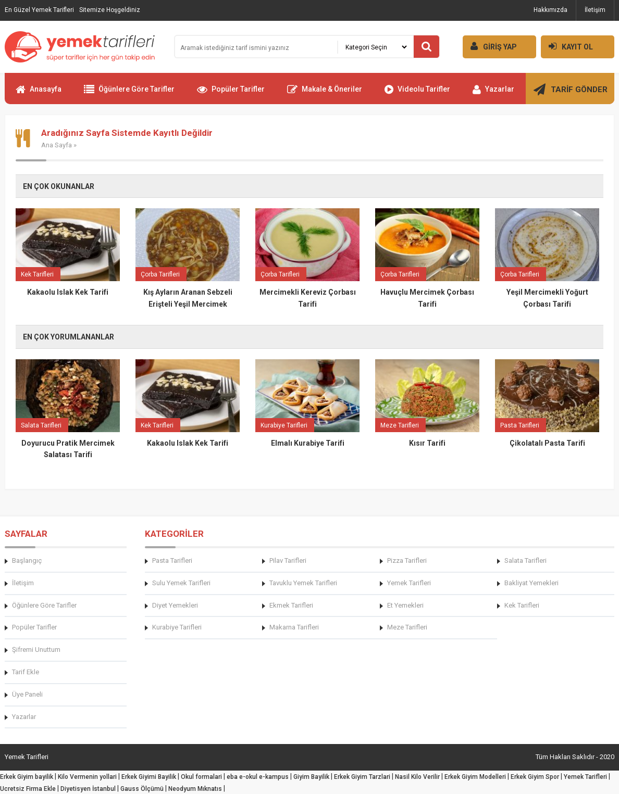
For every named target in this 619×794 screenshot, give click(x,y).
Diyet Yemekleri (175, 605)
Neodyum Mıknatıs (195, 788)
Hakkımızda (550, 10)
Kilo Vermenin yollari (87, 776)
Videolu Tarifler (417, 93)
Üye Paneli (27, 694)
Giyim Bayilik (311, 776)
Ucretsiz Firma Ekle (28, 788)
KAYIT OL (567, 46)
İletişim (595, 10)
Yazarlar (493, 93)
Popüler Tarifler (231, 93)
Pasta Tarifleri (172, 560)
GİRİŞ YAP (490, 46)
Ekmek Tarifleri (291, 605)
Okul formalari (201, 776)
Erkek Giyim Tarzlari (362, 776)
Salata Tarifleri (525, 560)
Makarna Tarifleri (294, 627)
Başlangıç (27, 560)
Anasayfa (38, 93)
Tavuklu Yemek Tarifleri (303, 583)
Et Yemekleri (405, 605)
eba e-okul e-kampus (258, 776)
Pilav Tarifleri (287, 560)
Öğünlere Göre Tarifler (129, 93)
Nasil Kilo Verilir (417, 776)
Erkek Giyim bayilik (26, 776)
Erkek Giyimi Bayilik (148, 776)
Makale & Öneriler (324, 93)
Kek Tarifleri (521, 605)
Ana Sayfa (56, 145)
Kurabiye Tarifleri (177, 627)
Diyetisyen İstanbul (88, 788)
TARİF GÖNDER (571, 93)
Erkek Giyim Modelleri (475, 776)
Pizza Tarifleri (407, 560)
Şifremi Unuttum (36, 649)
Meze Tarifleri (407, 627)
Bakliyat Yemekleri (531, 583)
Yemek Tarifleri (409, 583)
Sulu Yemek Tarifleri (181, 583)
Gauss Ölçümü (142, 788)
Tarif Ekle (25, 672)
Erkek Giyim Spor (535, 776)
